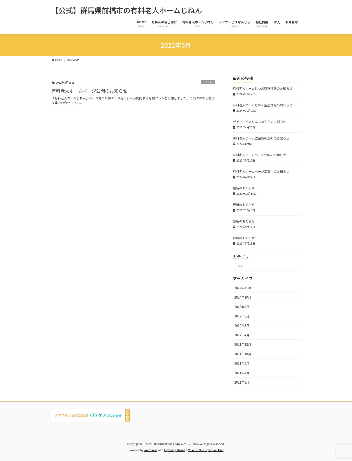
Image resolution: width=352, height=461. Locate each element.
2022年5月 (241, 325)
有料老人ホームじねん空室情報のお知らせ (262, 88)
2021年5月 (241, 363)
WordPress (150, 450)
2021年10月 (242, 354)
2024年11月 (242, 288)
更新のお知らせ (244, 188)
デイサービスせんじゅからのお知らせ (259, 121)
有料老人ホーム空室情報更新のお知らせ (261, 138)
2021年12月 (242, 344)
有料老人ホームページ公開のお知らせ (89, 90)
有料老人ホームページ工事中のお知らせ (261, 171)
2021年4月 (241, 373)
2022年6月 (241, 316)
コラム (208, 82)
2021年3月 (241, 382)
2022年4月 (241, 335)
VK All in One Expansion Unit (206, 450)
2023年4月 (241, 306)
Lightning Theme (174, 450)
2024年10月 (242, 297)
